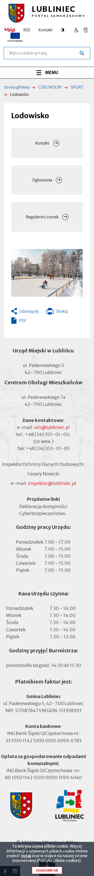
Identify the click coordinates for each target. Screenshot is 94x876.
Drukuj (57, 312)
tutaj (26, 855)
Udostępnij (29, 311)
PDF (22, 320)
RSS (26, 30)
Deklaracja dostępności (43, 506)
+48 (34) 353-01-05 (47, 448)
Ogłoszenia (42, 180)
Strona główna (16, 87)
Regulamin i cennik (42, 217)
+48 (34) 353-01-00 (47, 434)
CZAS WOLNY (50, 87)
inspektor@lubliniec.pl (52, 483)
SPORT (77, 87)
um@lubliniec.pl (52, 427)
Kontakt (45, 30)
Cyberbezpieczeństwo (42, 513)
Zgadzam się (47, 870)
